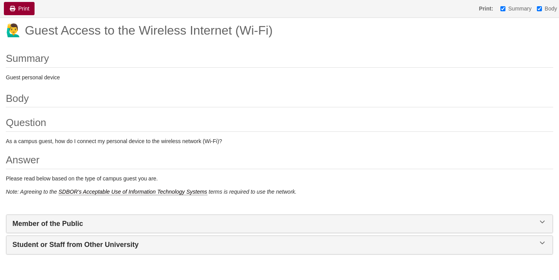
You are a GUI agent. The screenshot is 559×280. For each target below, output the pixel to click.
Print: (486, 8)
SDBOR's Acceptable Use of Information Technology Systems (133, 192)
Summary (515, 8)
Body (547, 8)
